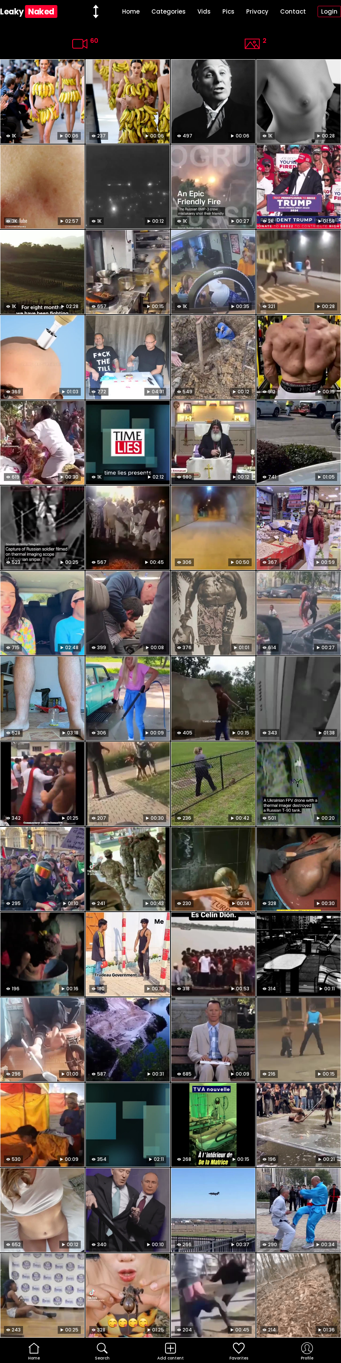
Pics (228, 11)
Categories (168, 11)
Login (329, 11)
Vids (204, 11)
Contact (293, 11)
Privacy (257, 11)
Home (131, 11)
